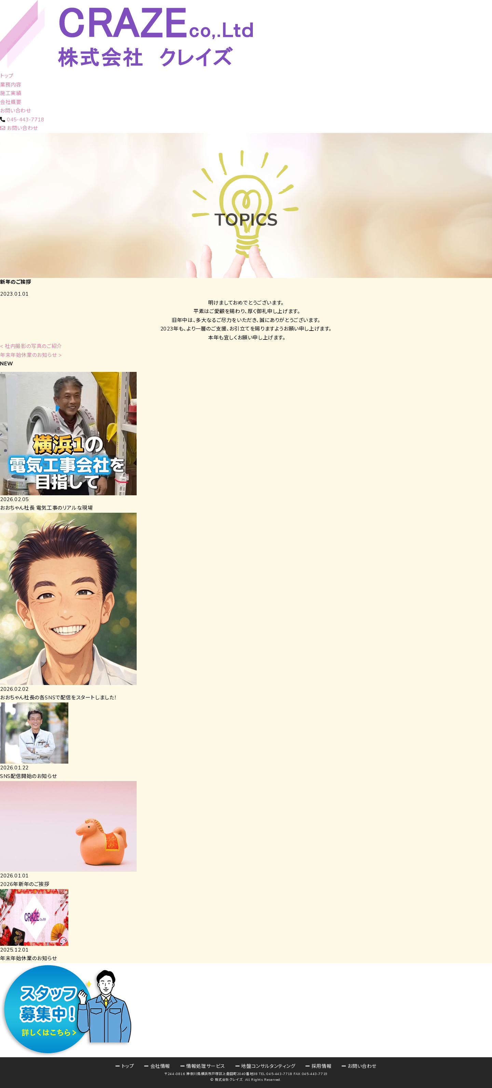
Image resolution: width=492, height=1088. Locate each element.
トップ (7, 75)
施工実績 (10, 93)
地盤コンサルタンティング (268, 1066)
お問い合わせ (15, 110)
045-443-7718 (25, 119)
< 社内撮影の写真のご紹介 (31, 346)
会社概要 (10, 102)
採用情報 (321, 1066)
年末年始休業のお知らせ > (31, 355)
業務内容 (10, 84)
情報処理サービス (205, 1066)
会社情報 (160, 1066)
